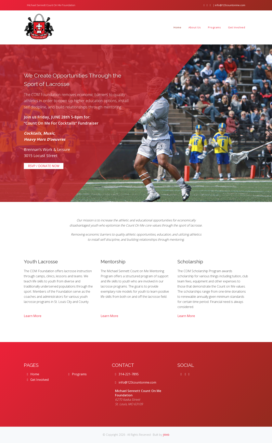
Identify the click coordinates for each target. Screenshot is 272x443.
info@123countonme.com (230, 5)
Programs (77, 374)
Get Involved (38, 379)
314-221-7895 (127, 374)
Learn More (32, 316)
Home (33, 374)
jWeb (166, 435)
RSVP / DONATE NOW (43, 166)
